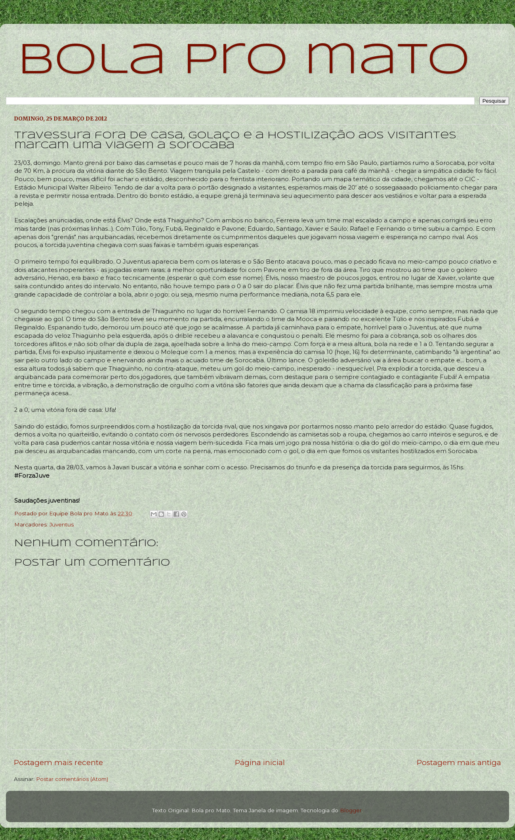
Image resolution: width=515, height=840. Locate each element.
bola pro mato (244, 61)
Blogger (351, 810)
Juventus (62, 524)
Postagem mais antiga (459, 762)
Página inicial (260, 762)
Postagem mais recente (58, 762)
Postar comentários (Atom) (72, 779)
